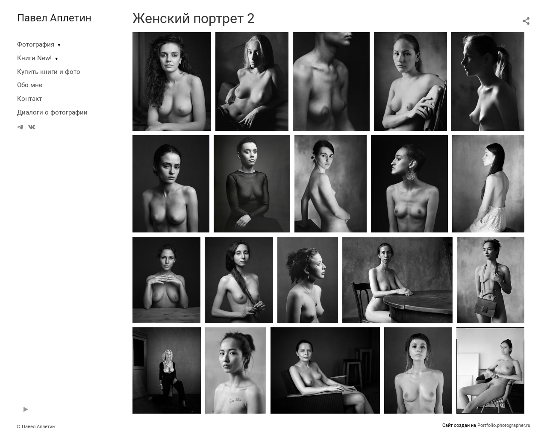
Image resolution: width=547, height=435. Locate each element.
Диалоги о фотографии (52, 112)
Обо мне (29, 85)
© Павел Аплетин (36, 426)
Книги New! (34, 58)
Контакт (29, 99)
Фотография (35, 44)
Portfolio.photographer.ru (503, 425)
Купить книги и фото (48, 72)
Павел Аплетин (54, 18)
